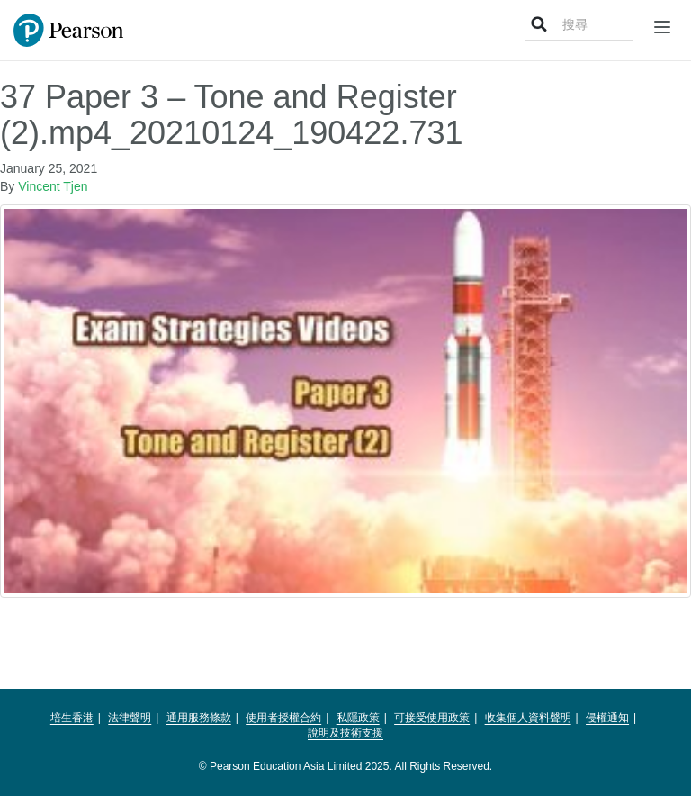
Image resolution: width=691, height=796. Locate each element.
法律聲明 (129, 717)
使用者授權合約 (283, 717)
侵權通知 (607, 717)
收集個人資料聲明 (528, 717)
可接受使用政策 (432, 717)
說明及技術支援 (345, 733)
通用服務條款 (198, 717)
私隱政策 (358, 717)
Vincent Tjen (52, 186)
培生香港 (72, 717)
